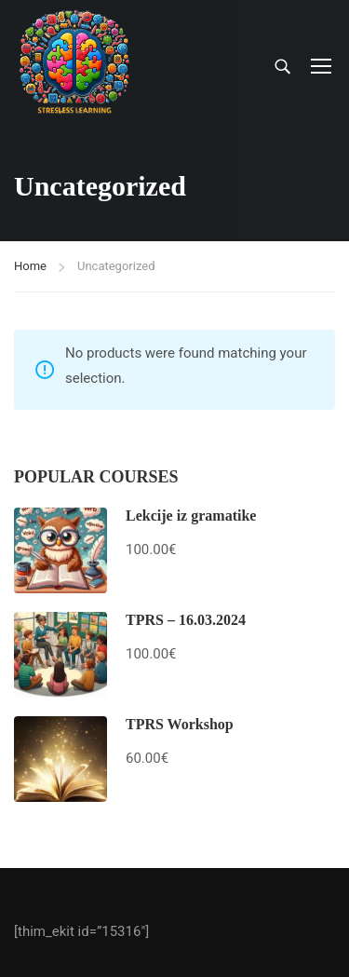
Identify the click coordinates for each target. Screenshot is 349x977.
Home (30, 266)
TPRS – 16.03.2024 (186, 620)
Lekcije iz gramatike (191, 515)
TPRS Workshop (180, 724)
